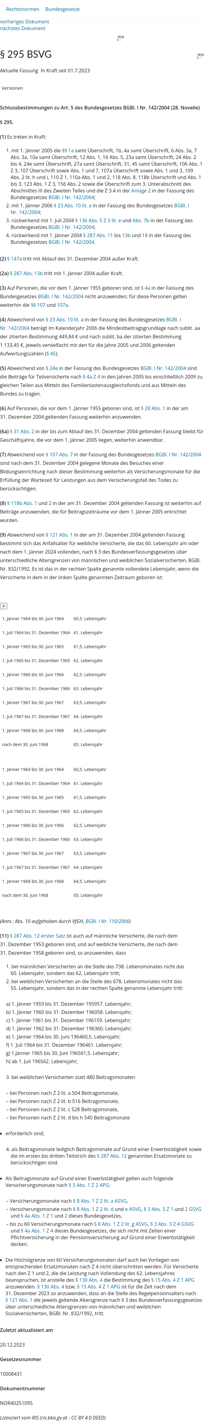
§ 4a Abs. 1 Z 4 (37, 1230)
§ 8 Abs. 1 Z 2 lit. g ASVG (121, 1224)
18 (144, 235)
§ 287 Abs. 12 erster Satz (37, 935)
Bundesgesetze (62, 9)
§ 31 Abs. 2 (22, 431)
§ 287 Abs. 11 (98, 235)
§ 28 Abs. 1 (153, 408)
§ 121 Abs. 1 (59, 534)
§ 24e (52, 368)
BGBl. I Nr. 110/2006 (107, 921)
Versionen (12, 88)
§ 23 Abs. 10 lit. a (73, 205)
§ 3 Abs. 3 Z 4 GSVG (172, 1224)
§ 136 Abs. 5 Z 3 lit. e (98, 220)
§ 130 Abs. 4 (88, 1280)
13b (126, 235)
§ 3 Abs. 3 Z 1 (158, 1209)
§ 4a (145, 288)
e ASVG (133, 1209)
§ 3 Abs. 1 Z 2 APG (89, 1185)
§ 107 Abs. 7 (59, 454)
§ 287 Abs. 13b (26, 273)
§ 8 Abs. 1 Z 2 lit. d (93, 1209)
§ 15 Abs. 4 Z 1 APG (173, 1280)
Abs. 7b (141, 220)
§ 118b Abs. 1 (22, 503)
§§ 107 (38, 305)
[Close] (3, 606)
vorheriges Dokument (24, 21)
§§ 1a (68, 150)
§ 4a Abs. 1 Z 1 (37, 1215)
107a (62, 305)
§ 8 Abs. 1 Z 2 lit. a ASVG (100, 1201)
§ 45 (51, 353)
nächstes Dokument (22, 28)
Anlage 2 (141, 190)
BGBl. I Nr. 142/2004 (71, 197)
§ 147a (14, 258)
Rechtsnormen (22, 9)
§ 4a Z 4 (91, 376)
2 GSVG (193, 1209)
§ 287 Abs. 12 (112, 1156)
